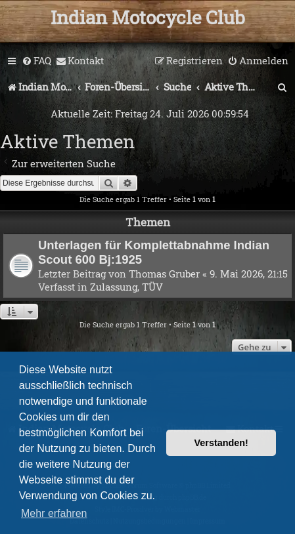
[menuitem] (36, 61)
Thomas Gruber (164, 273)
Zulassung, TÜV (126, 286)
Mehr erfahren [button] (54, 513)
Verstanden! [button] (221, 443)
